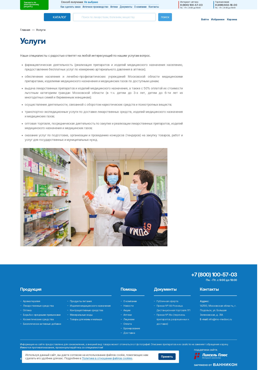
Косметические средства (38, 319)
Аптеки (114, 6)
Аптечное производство (95, 6)
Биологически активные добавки (42, 323)
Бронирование (131, 328)
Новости (128, 305)
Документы (126, 6)
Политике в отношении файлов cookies (107, 358)
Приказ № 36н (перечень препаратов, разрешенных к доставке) (173, 319)
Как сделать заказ (70, 6)
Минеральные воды (81, 314)
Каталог (59, 17)
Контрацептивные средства (86, 310)
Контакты (153, 6)
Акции (126, 310)
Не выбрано (91, 2)
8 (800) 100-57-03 (191, 5)
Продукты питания (81, 301)
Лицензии (128, 319)
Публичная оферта (167, 301)
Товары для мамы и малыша (86, 319)
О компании (140, 6)
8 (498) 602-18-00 (226, 5)
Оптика (27, 310)
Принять (167, 356)
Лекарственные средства (38, 305)
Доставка (129, 332)
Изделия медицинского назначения (90, 305)
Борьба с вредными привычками (42, 314)
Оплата (127, 323)
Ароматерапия (31, 301)
